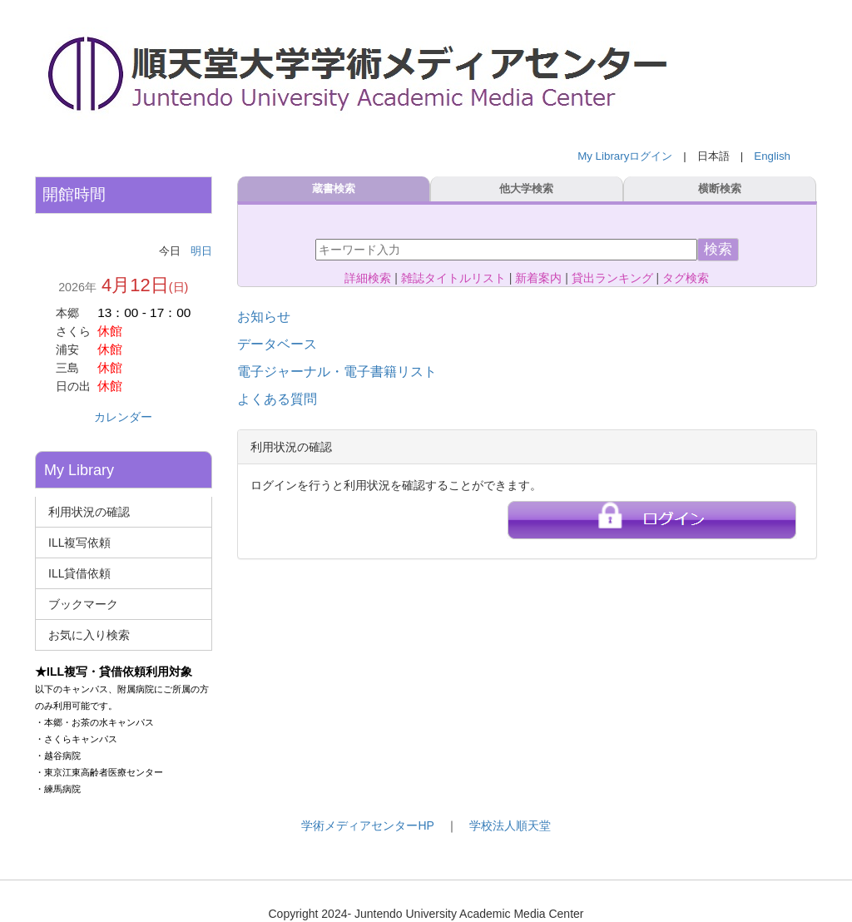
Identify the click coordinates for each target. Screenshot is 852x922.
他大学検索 (527, 189)
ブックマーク (83, 604)
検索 (718, 249)
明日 (201, 251)
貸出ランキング (612, 278)
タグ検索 (685, 278)
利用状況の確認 (89, 511)
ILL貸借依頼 (79, 573)
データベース (277, 344)
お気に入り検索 (89, 635)
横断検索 (720, 189)
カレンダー (123, 417)
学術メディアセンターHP (367, 825)
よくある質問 (277, 399)
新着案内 (538, 278)
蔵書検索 (333, 189)
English (772, 156)
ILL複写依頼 (79, 542)
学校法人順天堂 (510, 825)
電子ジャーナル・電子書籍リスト (337, 371)
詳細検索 (367, 278)
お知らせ (263, 317)
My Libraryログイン (624, 156)
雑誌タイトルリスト (453, 278)
